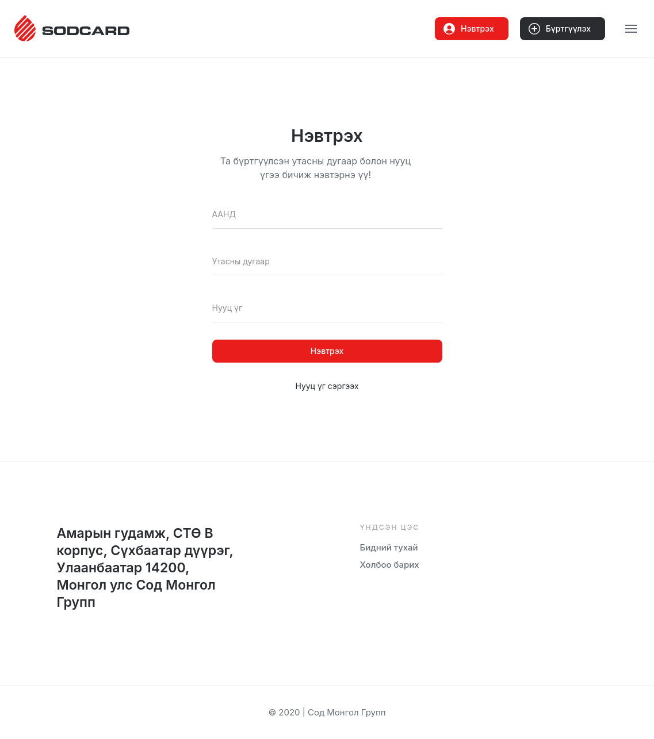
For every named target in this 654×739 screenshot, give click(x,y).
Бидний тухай (389, 547)
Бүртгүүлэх (560, 28)
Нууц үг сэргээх (326, 386)
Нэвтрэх (468, 28)
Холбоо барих (389, 564)
